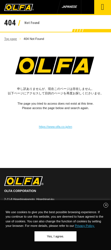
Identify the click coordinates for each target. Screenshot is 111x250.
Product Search (87, 7)
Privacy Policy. (85, 225)
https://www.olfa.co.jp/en (55, 126)
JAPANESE (69, 7)
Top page (10, 38)
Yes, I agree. (55, 236)
